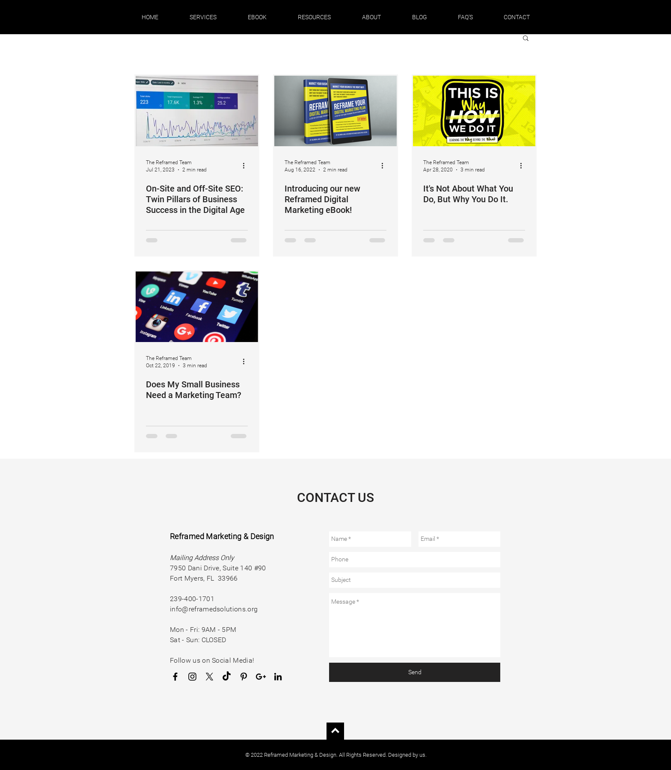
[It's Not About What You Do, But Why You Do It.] (474, 111)
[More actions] (246, 165)
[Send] (414, 672)
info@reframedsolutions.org (214, 609)
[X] (209, 676)
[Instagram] (192, 676)
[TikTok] (226, 676)
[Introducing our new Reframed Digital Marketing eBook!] (335, 111)
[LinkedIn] (278, 676)
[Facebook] (175, 676)
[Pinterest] (243, 676)
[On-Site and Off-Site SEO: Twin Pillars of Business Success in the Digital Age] (197, 111)
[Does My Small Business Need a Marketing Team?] (197, 306)
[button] (203, 17)
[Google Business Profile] (260, 676)
